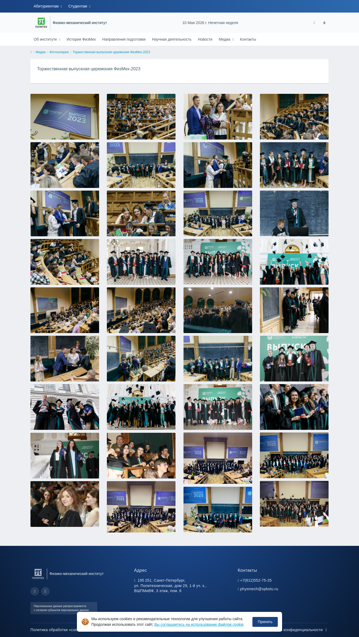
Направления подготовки (124, 39)
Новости (205, 39)
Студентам (78, 6)
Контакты (248, 39)
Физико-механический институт (80, 23)
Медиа (225, 39)
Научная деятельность (172, 39)
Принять (265, 622)
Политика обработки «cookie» (60, 630)
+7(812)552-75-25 (256, 580)
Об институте (46, 39)
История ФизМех (81, 39)
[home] (31, 52)
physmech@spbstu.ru (259, 589)
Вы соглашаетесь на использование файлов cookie (199, 624)
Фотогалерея (59, 52)
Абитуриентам (47, 6)
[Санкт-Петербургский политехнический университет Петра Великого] (41, 23)
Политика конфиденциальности (297, 630)
